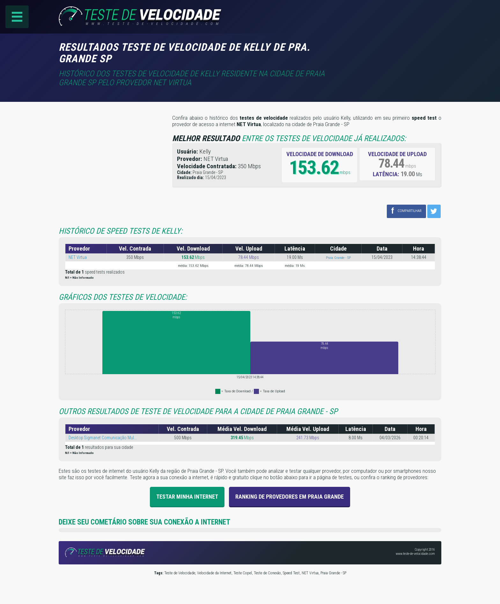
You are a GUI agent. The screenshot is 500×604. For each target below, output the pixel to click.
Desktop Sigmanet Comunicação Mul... (103, 437)
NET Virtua (78, 257)
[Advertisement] (387, 50)
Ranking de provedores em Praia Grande (289, 496)
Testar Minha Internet (187, 496)
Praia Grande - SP (338, 257)
